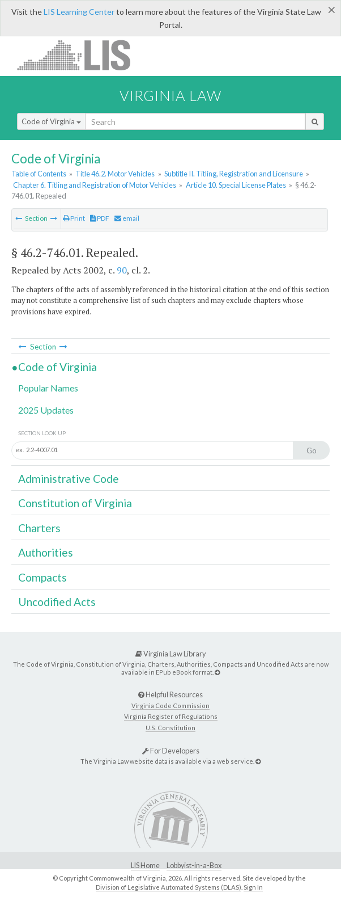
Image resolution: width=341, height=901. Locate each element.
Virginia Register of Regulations (171, 716)
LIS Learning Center (79, 11)
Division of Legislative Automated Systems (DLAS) (168, 887)
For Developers (170, 750)
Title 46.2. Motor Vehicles (115, 173)
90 (122, 270)
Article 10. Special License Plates (236, 185)
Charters (39, 527)
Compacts (42, 577)
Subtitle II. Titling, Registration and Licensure (233, 173)
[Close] (331, 9)
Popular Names (48, 387)
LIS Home (145, 865)
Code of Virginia (51, 121)
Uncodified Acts (57, 601)
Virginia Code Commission (170, 705)
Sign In (253, 887)
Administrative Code (68, 478)
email (126, 218)
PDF (99, 218)
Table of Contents (38, 173)
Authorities (45, 552)
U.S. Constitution (170, 727)
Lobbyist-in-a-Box (194, 865)
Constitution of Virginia (75, 503)
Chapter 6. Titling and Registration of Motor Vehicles (94, 185)
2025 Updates (46, 410)
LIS (80, 54)
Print (74, 218)
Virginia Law (170, 95)
